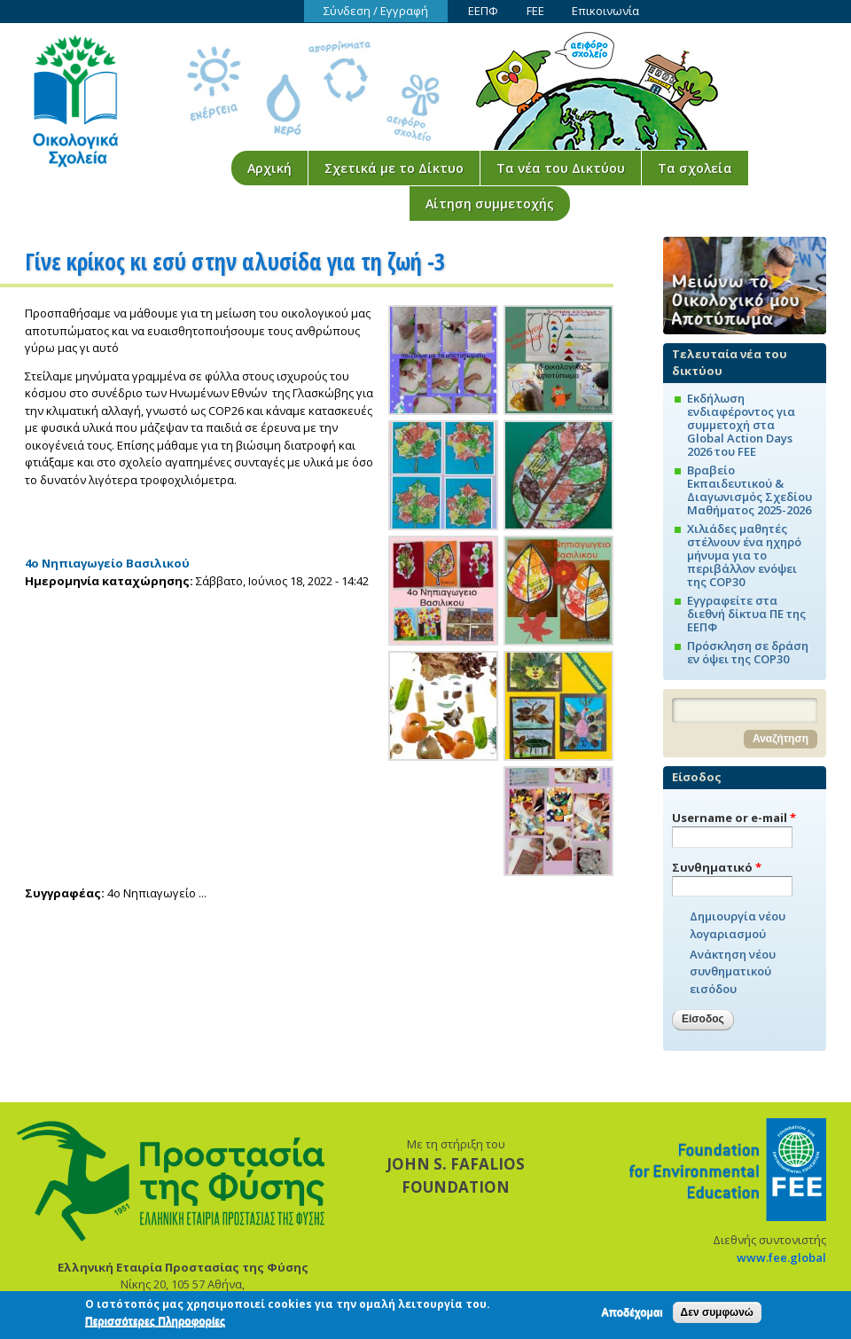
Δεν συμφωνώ (717, 1315)
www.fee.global (781, 1257)
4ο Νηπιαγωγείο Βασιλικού (107, 563)
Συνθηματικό (716, 867)
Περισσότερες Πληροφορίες (155, 1325)
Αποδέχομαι (631, 1315)
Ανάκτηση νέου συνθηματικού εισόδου (733, 971)
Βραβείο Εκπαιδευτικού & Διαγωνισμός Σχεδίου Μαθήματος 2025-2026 (749, 490)
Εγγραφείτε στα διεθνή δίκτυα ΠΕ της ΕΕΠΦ (746, 613)
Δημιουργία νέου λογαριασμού (737, 925)
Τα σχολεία (695, 168)
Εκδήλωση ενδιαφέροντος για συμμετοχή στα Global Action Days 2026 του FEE (741, 424)
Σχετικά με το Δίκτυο (394, 168)
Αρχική (269, 168)
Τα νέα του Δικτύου (560, 168)
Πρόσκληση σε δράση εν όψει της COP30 (747, 652)
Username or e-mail (734, 818)
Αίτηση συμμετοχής (490, 203)
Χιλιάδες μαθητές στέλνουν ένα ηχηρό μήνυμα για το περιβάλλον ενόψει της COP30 (744, 555)
